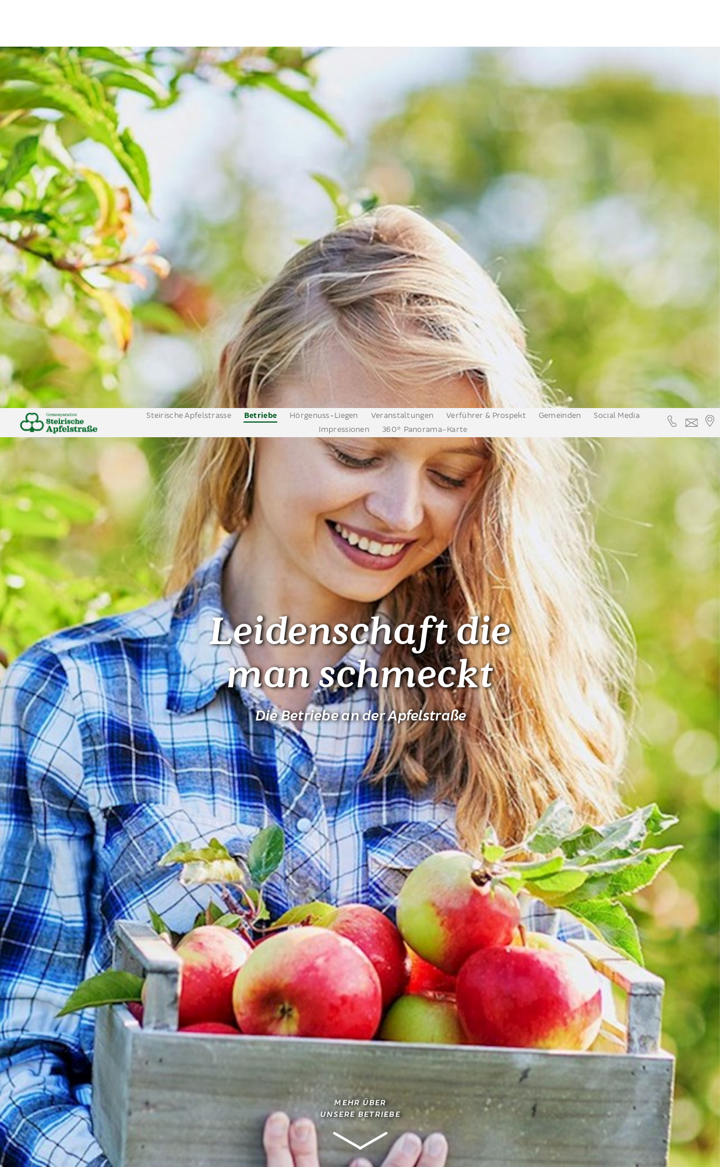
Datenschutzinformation (567, 1152)
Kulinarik (47, 872)
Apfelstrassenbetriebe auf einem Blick (80, 931)
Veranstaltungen (402, 7)
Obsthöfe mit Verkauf (76, 837)
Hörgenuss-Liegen (324, 7)
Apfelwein (50, 908)
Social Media (616, 7)
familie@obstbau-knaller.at (253, 1126)
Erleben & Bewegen (68, 955)
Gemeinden (560, 7)
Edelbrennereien (73, 855)
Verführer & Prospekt (486, 7)
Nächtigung (52, 891)
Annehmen (487, 1152)
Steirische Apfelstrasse (188, 7)
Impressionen (344, 21)
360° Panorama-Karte (424, 21)
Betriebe (260, 8)
